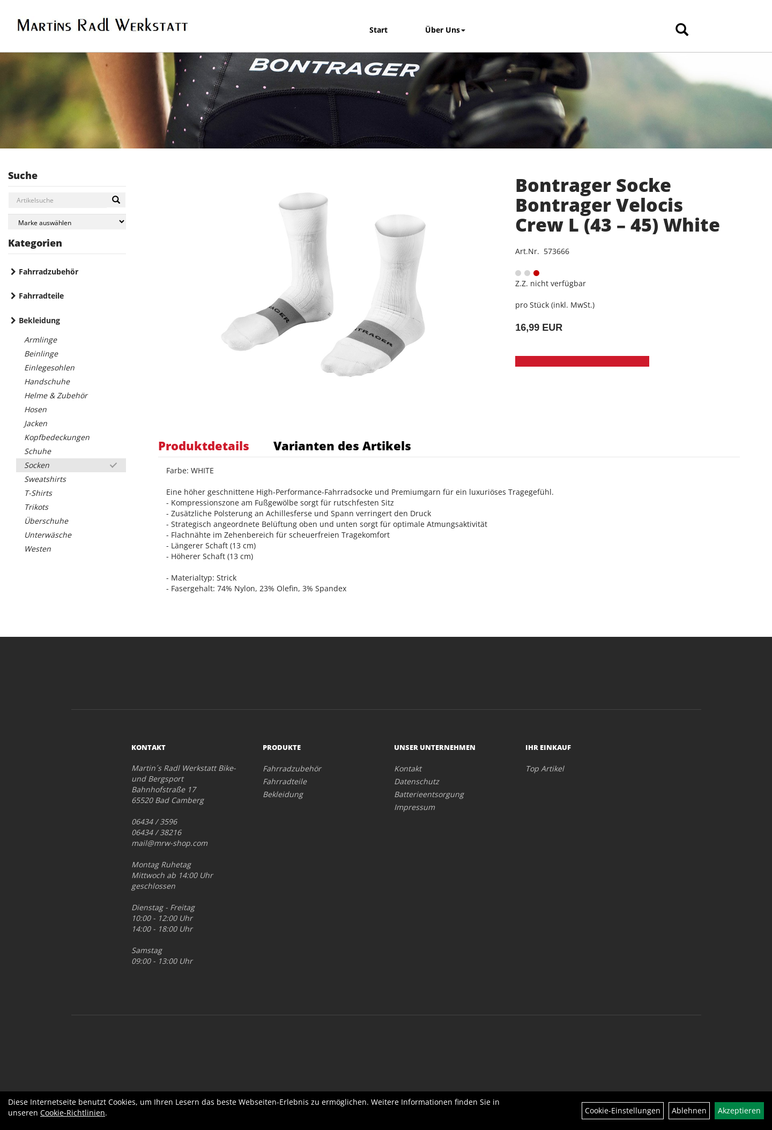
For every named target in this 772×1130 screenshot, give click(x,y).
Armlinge (40, 339)
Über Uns (445, 30)
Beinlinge (41, 353)
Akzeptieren (739, 1110)
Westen (37, 549)
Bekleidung (39, 320)
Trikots (36, 507)
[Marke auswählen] (67, 221)
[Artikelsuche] (682, 30)
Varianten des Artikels (342, 445)
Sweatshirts (45, 479)
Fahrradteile (41, 296)
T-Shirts (38, 493)
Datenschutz (416, 781)
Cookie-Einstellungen (622, 1110)
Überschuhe (46, 521)
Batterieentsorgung (429, 794)
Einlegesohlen (49, 367)
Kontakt (407, 768)
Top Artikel (544, 768)
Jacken (35, 423)
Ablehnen (689, 1110)
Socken (36, 465)
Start (378, 30)
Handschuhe (47, 381)
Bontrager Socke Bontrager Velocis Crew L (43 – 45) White (617, 205)
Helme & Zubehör (55, 395)
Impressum (414, 807)
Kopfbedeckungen (57, 437)
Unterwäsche (47, 535)
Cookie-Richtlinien (72, 1112)
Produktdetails (203, 445)
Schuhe (37, 451)
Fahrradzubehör (48, 271)
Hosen (35, 409)
